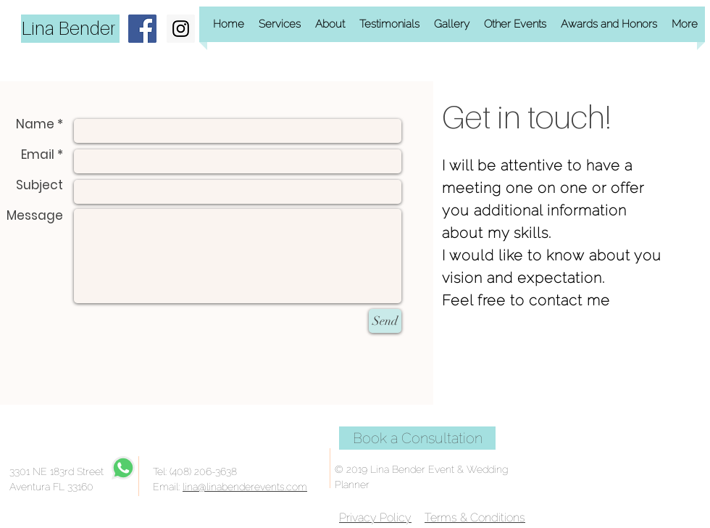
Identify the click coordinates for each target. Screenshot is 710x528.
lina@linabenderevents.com (245, 486)
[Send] (385, 321)
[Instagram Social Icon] (181, 29)
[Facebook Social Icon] (142, 29)
